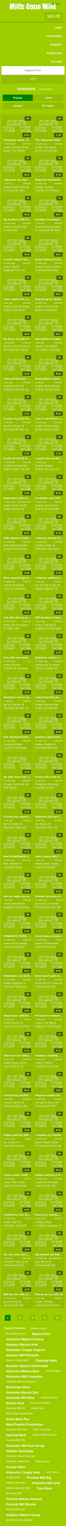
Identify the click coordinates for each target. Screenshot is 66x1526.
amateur (7, 147)
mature (57, 549)
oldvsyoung (20, 986)
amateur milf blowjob (22, 1355)
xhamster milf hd (15, 1408)
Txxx (60, 462)
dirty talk (17, 310)
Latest (48, 97)
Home (58, 27)
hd (44, 151)
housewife (40, 788)
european (56, 227)
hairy (57, 350)
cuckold (24, 625)
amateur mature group (23, 1515)
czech (6, 1066)
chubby (7, 509)
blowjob (7, 151)
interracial (19, 1146)
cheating (49, 187)
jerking (38, 1186)
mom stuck (52, 1472)
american (16, 147)
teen (22, 469)
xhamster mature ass (18, 1461)
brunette (39, 465)
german (47, 266)
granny (6, 588)
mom (17, 350)
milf (52, 230)
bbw (42, 585)
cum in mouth (18, 151)
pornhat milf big (39, 1478)
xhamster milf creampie (24, 1376)
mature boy (37, 1408)
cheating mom (46, 1360)
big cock (7, 346)
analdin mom (13, 1477)
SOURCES (56, 44)
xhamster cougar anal (23, 1472)
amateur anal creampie (19, 1520)
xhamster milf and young (25, 1446)
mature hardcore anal (18, 1488)
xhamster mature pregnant (21, 1381)
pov (27, 389)
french (18, 270)
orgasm (24, 350)
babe (24, 227)
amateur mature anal (22, 1344)
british (47, 863)
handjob (48, 744)
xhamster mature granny (25, 1339)
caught (14, 1222)
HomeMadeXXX (24, 502)
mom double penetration (24, 1424)
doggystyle (8, 270)
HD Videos (48, 105)
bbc (5, 1142)
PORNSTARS (54, 53)
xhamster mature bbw (22, 1371)
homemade (51, 151)
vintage (54, 270)
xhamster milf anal (46, 1483)
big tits (38, 151)
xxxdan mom (16, 1467)
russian (15, 469)
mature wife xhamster (45, 1434)
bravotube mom (18, 1387)
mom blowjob (53, 1370)
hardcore (56, 266)
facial (51, 350)
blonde (25, 147)
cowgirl (47, 1222)
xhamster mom (49, 1397)
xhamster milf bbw (20, 1398)
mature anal (15, 1403)
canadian (39, 187)
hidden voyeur (39, 1328)
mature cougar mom (17, 1360)
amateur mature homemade (27, 1366)
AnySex (27, 1019)
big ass (52, 147)
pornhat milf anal (15, 1509)
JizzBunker (26, 781)
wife (28, 469)
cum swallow (41, 350)
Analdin (27, 1139)
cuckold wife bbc (15, 1440)
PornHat (58, 940)
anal (46, 147)
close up (24, 187)
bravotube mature (16, 1333)
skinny (58, 230)
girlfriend (13, 863)
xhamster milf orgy (16, 1429)
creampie (39, 190)
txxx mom (44, 1488)
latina (22, 190)
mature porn (41, 1334)
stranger (47, 1186)
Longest (18, 105)
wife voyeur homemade (19, 1413)
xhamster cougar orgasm (25, 1350)
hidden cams (13, 628)
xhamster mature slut (22, 1392)
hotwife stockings (19, 1451)
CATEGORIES (54, 36)
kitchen (18, 867)
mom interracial (42, 1429)
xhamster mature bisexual (20, 1456)
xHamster (27, 144)
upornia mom (16, 1435)
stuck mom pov (18, 1419)
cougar (47, 545)
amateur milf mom (40, 1402)
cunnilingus (18, 947)
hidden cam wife (15, 1482)
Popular (17, 97)
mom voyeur (43, 1461)
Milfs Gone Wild (33, 6)
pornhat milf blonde (21, 1504)
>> (57, 1317)
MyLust (59, 900)
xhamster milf (13, 1493)
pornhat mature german (24, 1499)
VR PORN (56, 61)
